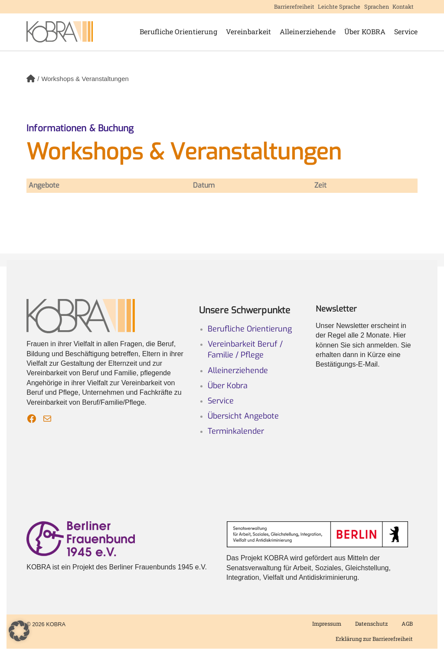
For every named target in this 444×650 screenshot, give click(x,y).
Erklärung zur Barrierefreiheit (374, 640)
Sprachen (376, 8)
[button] (19, 631)
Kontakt (403, 8)
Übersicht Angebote (243, 417)
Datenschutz (371, 625)
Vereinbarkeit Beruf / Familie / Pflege (245, 351)
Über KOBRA (364, 38)
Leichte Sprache (339, 8)
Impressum (326, 625)
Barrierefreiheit (294, 8)
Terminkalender (236, 433)
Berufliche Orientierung (178, 38)
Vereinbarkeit (248, 38)
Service (406, 38)
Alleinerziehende (308, 38)
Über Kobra (228, 387)
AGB (407, 625)
